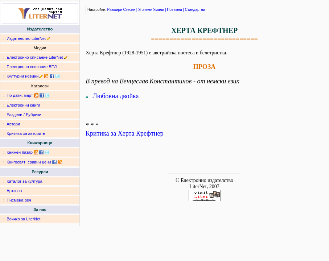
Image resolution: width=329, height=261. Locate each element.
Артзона (14, 190)
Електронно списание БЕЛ (32, 67)
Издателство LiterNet (26, 38)
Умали (158, 10)
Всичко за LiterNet (23, 219)
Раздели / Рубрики (24, 114)
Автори (13, 124)
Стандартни (195, 10)
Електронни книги (23, 105)
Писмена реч (19, 200)
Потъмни (174, 10)
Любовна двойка (116, 96)
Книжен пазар (20, 152)
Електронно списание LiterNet (35, 57)
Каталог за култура (24, 181)
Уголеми (145, 10)
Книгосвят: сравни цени (29, 162)
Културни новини (22, 76)
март (28, 95)
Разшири (114, 10)
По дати (14, 95)
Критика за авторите (26, 133)
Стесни (129, 10)
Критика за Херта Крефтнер (124, 133)
